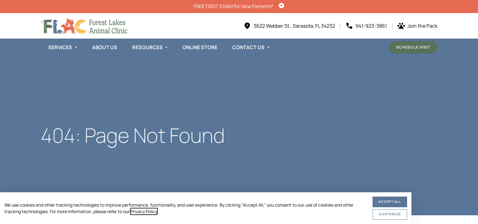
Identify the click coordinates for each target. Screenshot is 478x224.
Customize (390, 214)
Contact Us (248, 47)
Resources (147, 47)
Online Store (200, 47)
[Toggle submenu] (76, 47)
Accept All (389, 201)
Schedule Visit (413, 47)
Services (60, 47)
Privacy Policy (144, 211)
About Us (104, 47)
